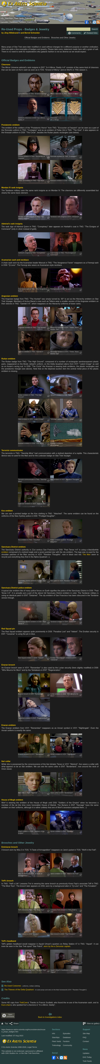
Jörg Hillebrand (11, 33)
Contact (86, 1041)
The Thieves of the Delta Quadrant (19, 990)
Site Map (86, 1033)
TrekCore (23, 1003)
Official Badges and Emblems (37, 38)
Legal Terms (32, 1047)
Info (2, 18)
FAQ (84, 1037)
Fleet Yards (19, 18)
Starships (9, 18)
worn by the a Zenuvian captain (57, 946)
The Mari (86, 554)
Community (32, 22)
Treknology (29, 18)
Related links (90, 33)
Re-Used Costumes (12, 986)
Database (14, 22)
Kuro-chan (5, 1005)
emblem (4, 552)
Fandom (22, 22)
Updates (86, 1053)
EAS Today (87, 1057)
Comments (74, 33)
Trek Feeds (87, 1061)
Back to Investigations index (50, 1017)
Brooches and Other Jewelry (63, 38)
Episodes (4, 22)
